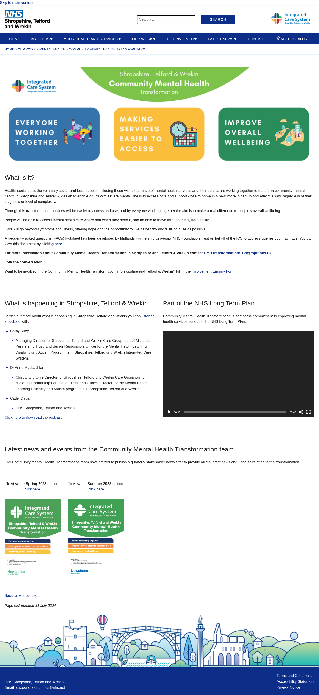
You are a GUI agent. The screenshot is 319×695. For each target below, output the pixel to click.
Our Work (144, 39)
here (58, 244)
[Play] (169, 412)
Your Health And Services (92, 39)
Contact (256, 39)
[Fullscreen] (308, 412)
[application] (239, 374)
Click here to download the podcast (33, 417)
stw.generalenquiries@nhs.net (40, 687)
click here (96, 489)
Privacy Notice (288, 687)
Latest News (222, 39)
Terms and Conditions (294, 676)
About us (42, 39)
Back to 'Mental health (23, 596)
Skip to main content (16, 3)
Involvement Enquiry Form (213, 271)
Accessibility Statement (295, 682)
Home (14, 39)
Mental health (52, 49)
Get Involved (182, 39)
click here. (33, 489)
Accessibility (294, 39)
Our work (27, 49)
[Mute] (301, 412)
